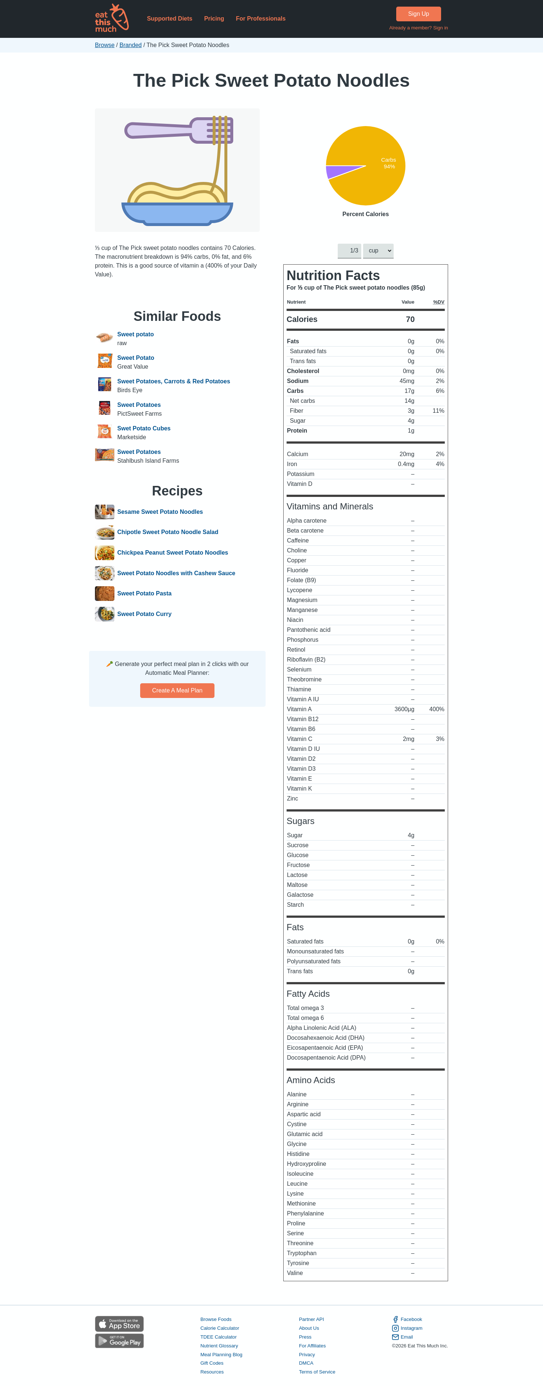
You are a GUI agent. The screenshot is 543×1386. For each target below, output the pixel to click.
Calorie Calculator (219, 1328)
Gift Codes (212, 1363)
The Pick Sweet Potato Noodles (271, 80)
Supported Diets (169, 18)
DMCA (306, 1363)
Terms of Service (317, 1372)
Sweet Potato (135, 358)
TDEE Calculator (218, 1336)
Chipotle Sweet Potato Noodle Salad (168, 532)
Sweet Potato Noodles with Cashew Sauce (176, 573)
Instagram (407, 1328)
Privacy (307, 1354)
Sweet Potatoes (139, 405)
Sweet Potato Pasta (144, 593)
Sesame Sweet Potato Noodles (160, 512)
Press (305, 1336)
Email (402, 1336)
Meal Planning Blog (221, 1354)
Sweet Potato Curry (144, 614)
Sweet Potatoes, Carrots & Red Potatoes (173, 381)
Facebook (407, 1319)
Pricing (214, 18)
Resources (212, 1372)
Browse (104, 45)
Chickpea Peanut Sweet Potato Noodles (172, 552)
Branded (131, 45)
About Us (309, 1328)
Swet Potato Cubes (144, 428)
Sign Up (418, 14)
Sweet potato (135, 334)
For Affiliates (312, 1345)
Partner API (311, 1319)
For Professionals (260, 18)
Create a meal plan (177, 690)
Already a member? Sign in (418, 28)
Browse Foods (216, 1319)
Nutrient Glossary (219, 1345)
